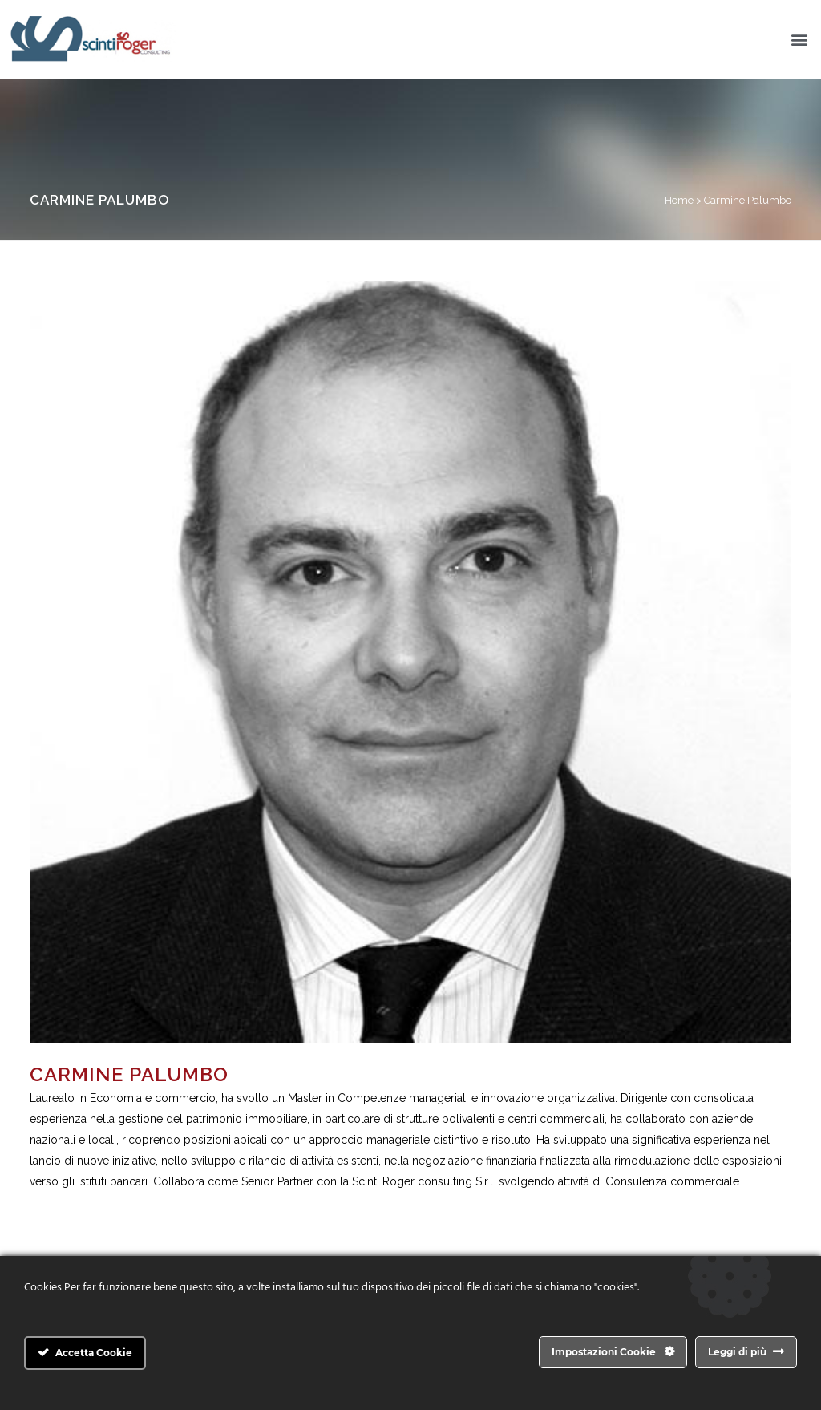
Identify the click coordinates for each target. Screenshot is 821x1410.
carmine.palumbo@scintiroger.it (112, 1202)
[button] (800, 39)
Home (679, 200)
